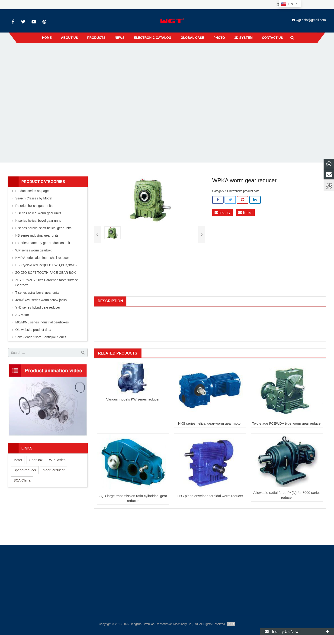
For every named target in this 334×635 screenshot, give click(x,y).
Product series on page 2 (33, 191)
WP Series (57, 460)
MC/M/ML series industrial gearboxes (42, 322)
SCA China (21, 480)
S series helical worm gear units (38, 213)
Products (135, 53)
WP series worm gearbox (33, 250)
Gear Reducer (53, 470)
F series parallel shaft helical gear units (43, 228)
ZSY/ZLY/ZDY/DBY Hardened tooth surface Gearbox (46, 282)
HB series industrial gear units (36, 235)
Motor (17, 460)
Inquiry (222, 213)
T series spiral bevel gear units (37, 292)
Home (120, 53)
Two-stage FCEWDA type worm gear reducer (287, 423)
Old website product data (163, 53)
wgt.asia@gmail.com (311, 20)
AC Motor (22, 315)
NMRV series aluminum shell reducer (42, 258)
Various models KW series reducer (133, 399)
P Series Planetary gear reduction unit (42, 243)
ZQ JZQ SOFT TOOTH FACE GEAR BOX (45, 272)
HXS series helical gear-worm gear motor (210, 423)
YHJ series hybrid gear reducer (37, 307)
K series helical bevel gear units (38, 220)
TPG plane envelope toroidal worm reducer (210, 496)
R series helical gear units (33, 206)
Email (245, 213)
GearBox (35, 460)
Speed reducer (24, 470)
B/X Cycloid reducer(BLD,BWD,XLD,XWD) (46, 265)
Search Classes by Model (33, 198)
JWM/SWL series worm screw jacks (41, 300)
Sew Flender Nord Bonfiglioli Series (40, 337)
